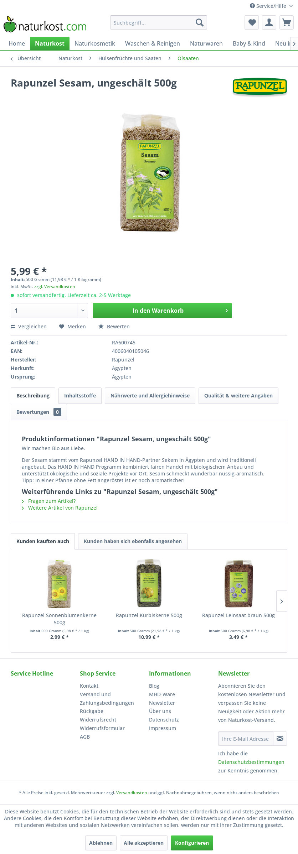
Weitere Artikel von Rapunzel (60, 507)
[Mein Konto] (269, 22)
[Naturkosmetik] (95, 43)
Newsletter (162, 702)
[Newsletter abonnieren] (280, 738)
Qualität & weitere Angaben (238, 395)
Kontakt (89, 685)
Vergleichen (29, 326)
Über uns (160, 711)
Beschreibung (33, 395)
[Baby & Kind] (249, 43)
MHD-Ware (162, 694)
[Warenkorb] (286, 22)
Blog (154, 685)
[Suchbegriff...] (158, 22)
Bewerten (114, 326)
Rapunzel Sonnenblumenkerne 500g (59, 619)
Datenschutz (164, 719)
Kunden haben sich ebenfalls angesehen (133, 541)
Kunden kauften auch (42, 541)
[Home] (17, 43)
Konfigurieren (192, 842)
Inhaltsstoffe (80, 395)
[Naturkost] (50, 43)
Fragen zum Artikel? (49, 501)
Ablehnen (101, 842)
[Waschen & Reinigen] (152, 43)
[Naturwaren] (206, 43)
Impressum (162, 728)
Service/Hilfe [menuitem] (269, 5)
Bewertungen (38, 412)
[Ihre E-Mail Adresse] (245, 738)
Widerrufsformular (102, 728)
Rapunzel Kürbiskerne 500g (149, 615)
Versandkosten (131, 793)
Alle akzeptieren (144, 842)
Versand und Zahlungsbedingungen (107, 698)
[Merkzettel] (252, 22)
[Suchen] (199, 22)
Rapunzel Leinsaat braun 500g (238, 615)
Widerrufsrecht (98, 719)
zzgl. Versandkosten (54, 286)
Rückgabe (91, 711)
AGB (85, 736)
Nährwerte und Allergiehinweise (150, 395)
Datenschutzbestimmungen (251, 762)
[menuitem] (158, 22)
